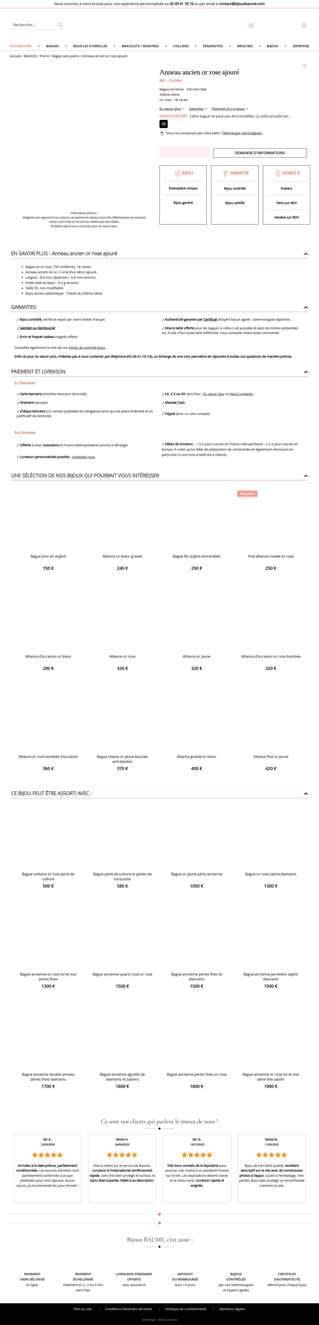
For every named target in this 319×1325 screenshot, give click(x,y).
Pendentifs (213, 46)
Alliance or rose (122, 656)
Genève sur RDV (286, 217)
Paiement (32, 1274)
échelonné (83, 1279)
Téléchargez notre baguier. (242, 133)
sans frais (83, 1290)
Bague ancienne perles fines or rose (197, 1074)
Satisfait (185, 1274)
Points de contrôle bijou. (87, 347)
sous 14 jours (185, 1284)
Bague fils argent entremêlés (197, 556)
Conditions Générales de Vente (128, 1309)
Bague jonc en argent (48, 556)
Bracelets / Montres (140, 46)
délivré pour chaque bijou (287, 1284)
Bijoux (272, 46)
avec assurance (134, 1284)
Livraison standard (134, 1274)
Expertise (301, 46)
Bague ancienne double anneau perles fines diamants (48, 1077)
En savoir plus (171, 108)
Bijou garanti (183, 202)
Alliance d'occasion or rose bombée (271, 656)
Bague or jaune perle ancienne (196, 874)
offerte (134, 1279)
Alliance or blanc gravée (122, 556)
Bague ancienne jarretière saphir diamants (270, 977)
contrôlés (236, 1279)
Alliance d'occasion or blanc (48, 656)
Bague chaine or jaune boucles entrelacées (122, 759)
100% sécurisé (32, 1279)
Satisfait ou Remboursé (37, 328)
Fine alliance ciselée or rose (271, 556)
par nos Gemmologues (236, 1284)
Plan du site (82, 1309)
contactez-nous (83, 457)
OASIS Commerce (167, 1319)
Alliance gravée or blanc (196, 756)
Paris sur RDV (286, 203)
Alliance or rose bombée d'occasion (48, 756)
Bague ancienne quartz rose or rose (122, 974)
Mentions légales (232, 1309)
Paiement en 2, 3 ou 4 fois (83, 1284)
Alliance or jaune (196, 656)
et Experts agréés (236, 1290)
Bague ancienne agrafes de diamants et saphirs (122, 1077)
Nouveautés (20, 46)
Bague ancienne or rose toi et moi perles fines (48, 977)
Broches (245, 46)
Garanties (196, 108)
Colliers (181, 46)
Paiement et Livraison (229, 108)
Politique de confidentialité (185, 1309)
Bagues (52, 46)
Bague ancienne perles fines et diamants (196, 977)
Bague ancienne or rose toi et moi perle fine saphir (271, 1077)
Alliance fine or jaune (270, 756)
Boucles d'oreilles (90, 46)
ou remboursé (185, 1279)
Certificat (210, 319)
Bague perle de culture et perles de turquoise (122, 876)
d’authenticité (287, 1279)
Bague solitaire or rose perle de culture (48, 876)
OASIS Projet (149, 1319)
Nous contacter (241, 394)
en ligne (32, 1284)
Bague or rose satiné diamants (270, 874)
